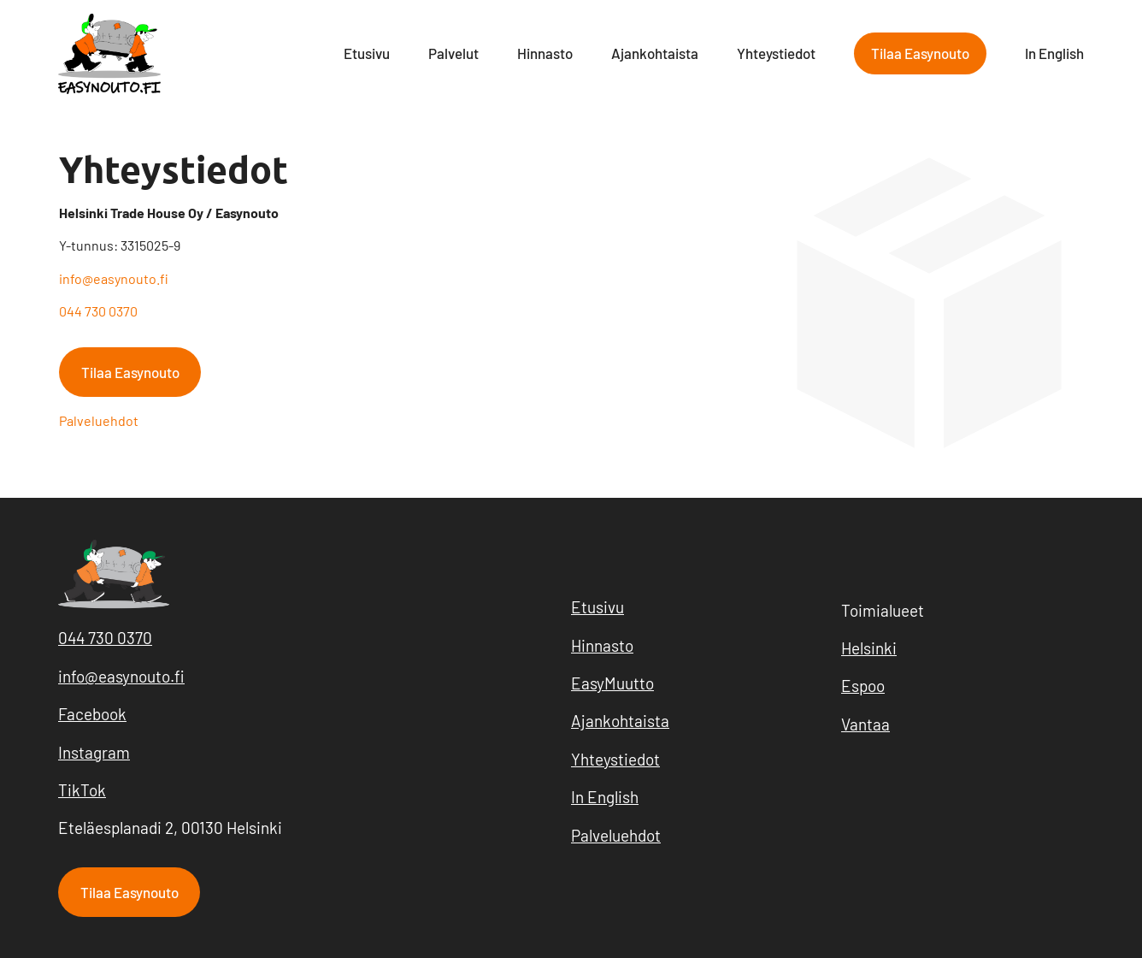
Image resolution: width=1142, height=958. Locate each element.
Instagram (94, 752)
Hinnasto (545, 53)
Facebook (92, 714)
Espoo (863, 685)
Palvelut (453, 53)
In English (1054, 53)
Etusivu (367, 53)
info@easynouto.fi (113, 278)
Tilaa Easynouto (920, 53)
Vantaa (865, 724)
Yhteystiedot (776, 53)
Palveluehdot (98, 420)
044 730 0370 (98, 311)
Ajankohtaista (654, 53)
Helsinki (869, 648)
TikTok (82, 790)
